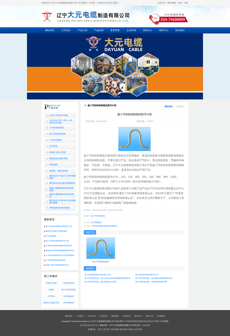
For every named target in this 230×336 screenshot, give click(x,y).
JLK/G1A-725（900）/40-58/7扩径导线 (61, 121)
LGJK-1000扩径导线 (58, 115)
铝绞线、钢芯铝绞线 (58, 171)
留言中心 (164, 30)
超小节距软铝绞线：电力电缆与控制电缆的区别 (153, 278)
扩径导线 (53, 146)
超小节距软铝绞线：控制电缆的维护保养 (151, 282)
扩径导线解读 (51, 236)
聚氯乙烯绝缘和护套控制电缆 (61, 195)
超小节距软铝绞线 (57, 134)
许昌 (136, 329)
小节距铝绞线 (55, 140)
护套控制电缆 (68, 283)
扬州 (125, 329)
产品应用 (98, 30)
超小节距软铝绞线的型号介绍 (57, 241)
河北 (100, 329)
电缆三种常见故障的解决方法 (57, 265)
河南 (112, 329)
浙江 (108, 329)
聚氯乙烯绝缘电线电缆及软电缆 (61, 189)
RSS (180, 3)
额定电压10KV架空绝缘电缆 (62, 183)
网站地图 (172, 3)
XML (186, 3)
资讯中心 (147, 30)
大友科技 (146, 325)
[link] (169, 106)
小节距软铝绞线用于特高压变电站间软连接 (62, 255)
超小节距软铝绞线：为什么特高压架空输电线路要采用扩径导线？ (110, 278)
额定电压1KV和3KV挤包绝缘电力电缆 (62, 201)
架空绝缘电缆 (68, 296)
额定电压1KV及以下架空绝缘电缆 (62, 177)
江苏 (104, 329)
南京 (121, 329)
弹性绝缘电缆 (68, 303)
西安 (140, 329)
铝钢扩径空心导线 (57, 152)
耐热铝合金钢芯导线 (58, 158)
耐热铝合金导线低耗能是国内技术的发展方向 (63, 250)
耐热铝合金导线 (144, 321)
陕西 (117, 329)
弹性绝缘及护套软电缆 (59, 207)
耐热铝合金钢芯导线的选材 (56, 231)
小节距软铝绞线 (56, 127)
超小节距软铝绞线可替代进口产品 (59, 226)
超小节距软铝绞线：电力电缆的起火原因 (100, 282)
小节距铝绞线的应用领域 (55, 260)
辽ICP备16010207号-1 (89, 325)
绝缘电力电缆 (51, 283)
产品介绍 (82, 30)
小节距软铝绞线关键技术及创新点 (59, 246)
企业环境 (131, 30)
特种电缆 (53, 164)
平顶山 (131, 329)
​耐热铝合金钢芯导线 (51, 303)
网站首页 (50, 30)
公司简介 (66, 30)
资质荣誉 (115, 30)
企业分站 (161, 3)
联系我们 (180, 30)
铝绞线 (51, 290)
